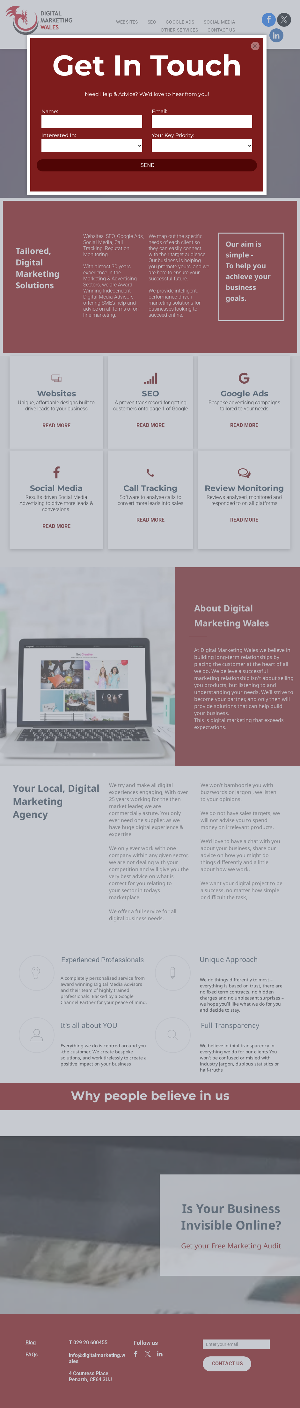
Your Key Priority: (173, 135)
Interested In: (58, 135)
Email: (159, 111)
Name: (49, 111)
